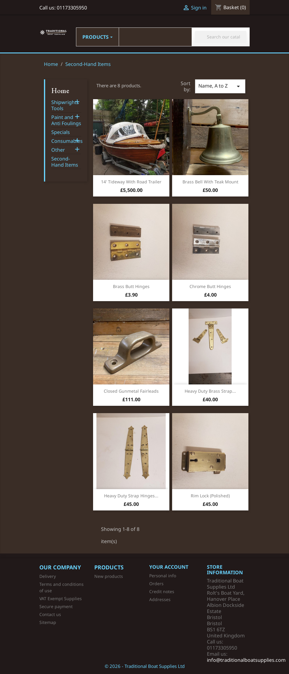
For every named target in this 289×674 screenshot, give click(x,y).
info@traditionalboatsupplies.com (246, 660)
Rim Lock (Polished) (210, 496)
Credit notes (161, 591)
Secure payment (56, 606)
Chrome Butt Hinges (210, 286)
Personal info (162, 575)
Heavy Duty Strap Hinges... (131, 496)
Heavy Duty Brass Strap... (210, 391)
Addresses (160, 599)
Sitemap (47, 622)
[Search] (221, 37)
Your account (168, 567)
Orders (156, 583)
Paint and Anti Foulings (66, 120)
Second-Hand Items (64, 162)
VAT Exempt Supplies (60, 598)
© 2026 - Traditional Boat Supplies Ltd (145, 666)
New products (108, 576)
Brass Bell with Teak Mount (210, 182)
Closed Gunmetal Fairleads (131, 391)
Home (60, 90)
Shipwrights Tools (65, 105)
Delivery (47, 576)
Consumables (66, 141)
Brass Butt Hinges (131, 286)
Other (58, 150)
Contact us (50, 614)
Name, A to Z (220, 86)
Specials (60, 132)
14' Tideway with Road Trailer (131, 182)
